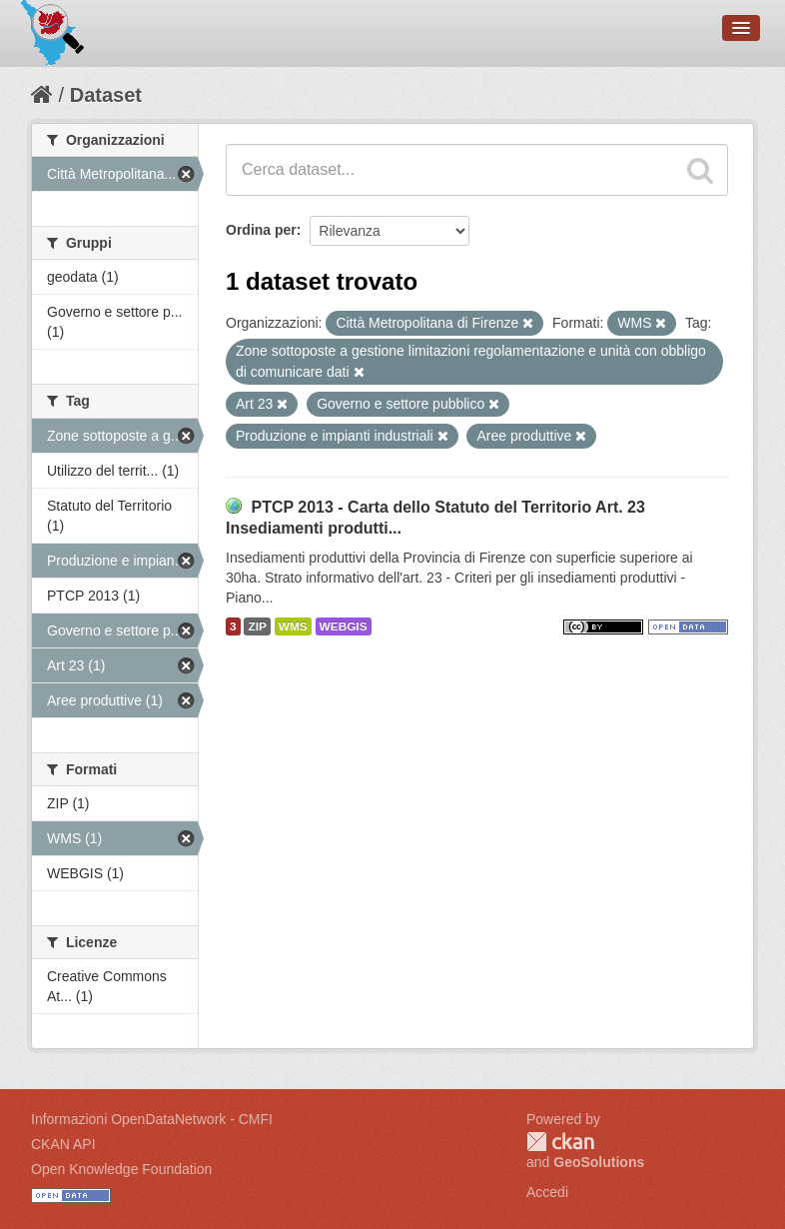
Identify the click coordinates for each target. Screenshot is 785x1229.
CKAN (560, 1141)
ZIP (257, 626)
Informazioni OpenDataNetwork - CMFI (152, 1119)
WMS (293, 626)
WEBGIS (344, 626)
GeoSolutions (598, 1162)
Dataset (106, 95)
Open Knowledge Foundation (121, 1169)
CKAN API (63, 1144)
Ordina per (261, 230)
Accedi (547, 1192)
